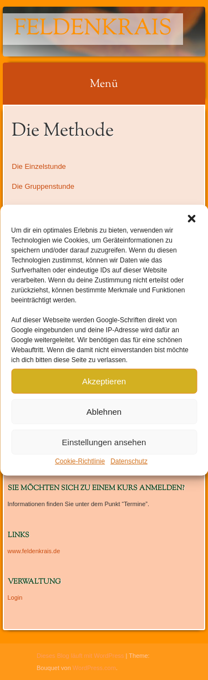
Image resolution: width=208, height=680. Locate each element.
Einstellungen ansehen (104, 441)
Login (15, 597)
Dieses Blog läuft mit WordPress (80, 655)
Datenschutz (129, 461)
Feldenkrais (93, 29)
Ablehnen (104, 411)
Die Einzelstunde (39, 166)
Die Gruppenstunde (43, 186)
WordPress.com (94, 667)
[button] (191, 218)
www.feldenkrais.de (34, 551)
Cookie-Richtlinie (80, 461)
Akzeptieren (104, 380)
